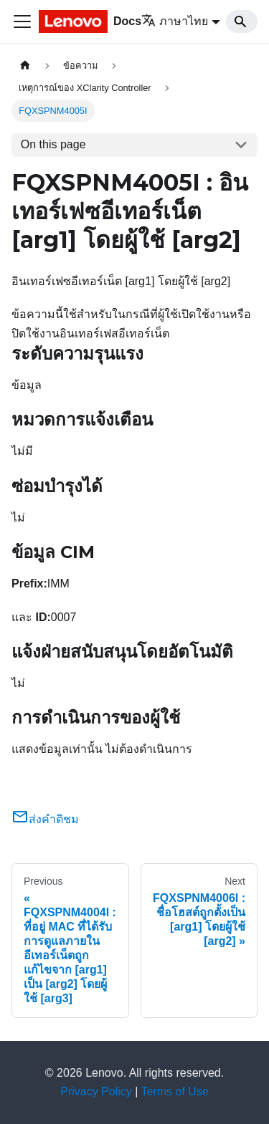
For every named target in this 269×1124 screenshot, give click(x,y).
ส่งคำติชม (45, 819)
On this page (53, 144)
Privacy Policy (96, 1091)
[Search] (242, 21)
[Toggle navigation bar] (22, 21)
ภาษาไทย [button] (174, 21)
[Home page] (25, 65)
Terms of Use (175, 1091)
